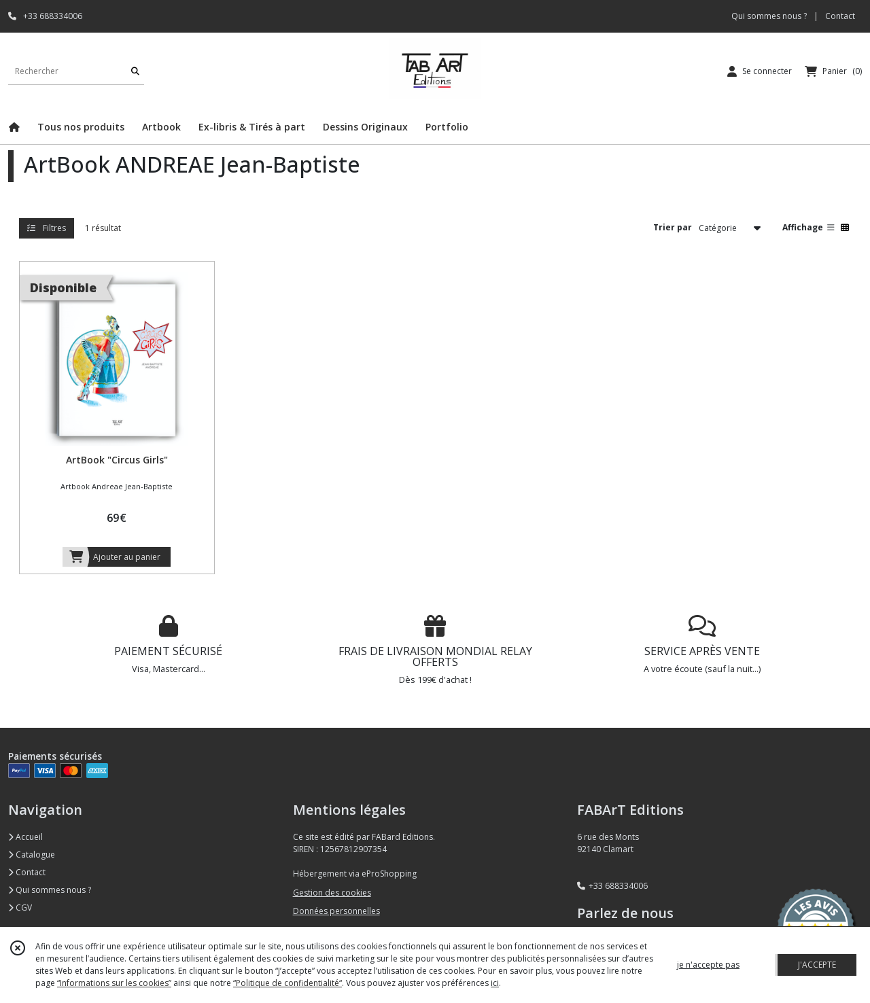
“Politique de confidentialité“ (287, 983)
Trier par (672, 227)
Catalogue (31, 854)
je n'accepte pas (708, 964)
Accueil (25, 837)
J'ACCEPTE (817, 964)
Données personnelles (336, 911)
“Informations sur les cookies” (114, 983)
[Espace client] (759, 71)
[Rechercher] (135, 71)
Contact (840, 16)
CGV (20, 907)
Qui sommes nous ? (49, 890)
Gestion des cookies (332, 892)
